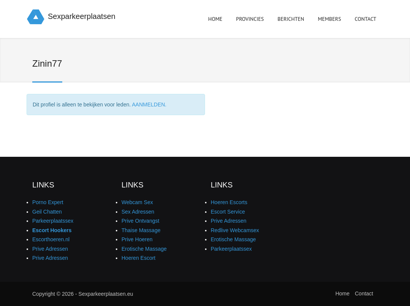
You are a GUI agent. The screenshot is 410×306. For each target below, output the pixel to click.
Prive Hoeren (137, 239)
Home (215, 19)
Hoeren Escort (138, 258)
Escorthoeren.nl (50, 239)
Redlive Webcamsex (235, 230)
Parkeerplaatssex (52, 221)
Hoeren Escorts (229, 202)
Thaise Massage (141, 230)
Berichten (291, 20)
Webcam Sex (137, 202)
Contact (365, 19)
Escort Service (228, 212)
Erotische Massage (144, 249)
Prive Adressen (50, 249)
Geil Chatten (47, 212)
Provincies (250, 20)
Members (329, 20)
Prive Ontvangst (140, 221)
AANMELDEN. (149, 104)
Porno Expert (47, 202)
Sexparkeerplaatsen (81, 16)
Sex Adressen (137, 212)
